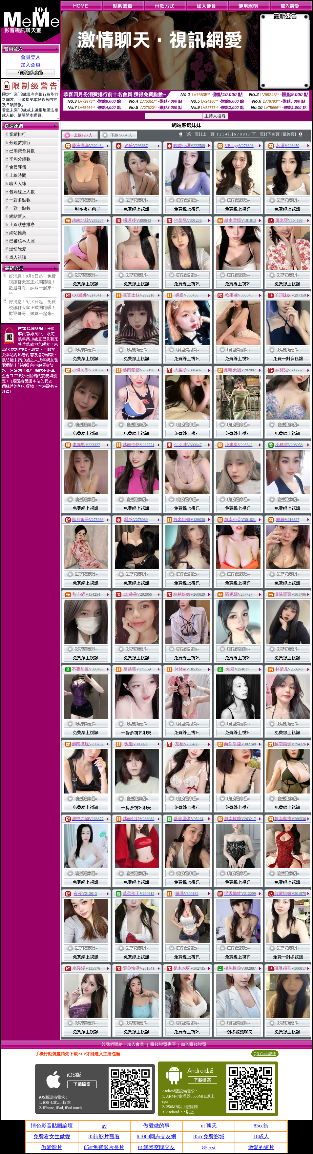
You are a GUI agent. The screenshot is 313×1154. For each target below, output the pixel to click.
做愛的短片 (261, 1147)
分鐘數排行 (20, 142)
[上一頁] (208, 134)
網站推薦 (17, 232)
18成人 (261, 1136)
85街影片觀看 (104, 1136)
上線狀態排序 (22, 224)
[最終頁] (289, 134)
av (104, 1126)
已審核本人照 (22, 240)
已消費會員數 (22, 150)
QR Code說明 (265, 1053)
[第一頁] (193, 134)
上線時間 (17, 175)
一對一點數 (20, 208)
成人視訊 (17, 257)
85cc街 (261, 1125)
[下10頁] (273, 134)
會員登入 (30, 57)
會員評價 (17, 167)
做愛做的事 (156, 1125)
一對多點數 (20, 199)
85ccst (209, 1147)
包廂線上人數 (22, 191)
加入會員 (30, 65)
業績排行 (17, 134)
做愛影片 (51, 1147)
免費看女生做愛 (51, 1136)
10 (248, 134)
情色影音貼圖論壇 (52, 1125)
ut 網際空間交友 (156, 1147)
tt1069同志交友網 (157, 1136)
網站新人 (17, 216)
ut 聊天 (209, 1125)
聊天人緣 (17, 183)
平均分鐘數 (20, 158)
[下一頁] (258, 134)
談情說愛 (17, 249)
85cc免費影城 (208, 1136)
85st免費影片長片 (104, 1147)
